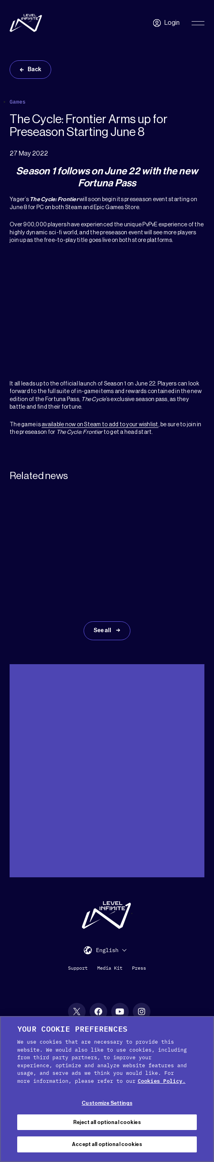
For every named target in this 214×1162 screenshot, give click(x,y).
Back (34, 69)
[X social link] (77, 1011)
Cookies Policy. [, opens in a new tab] (162, 1081)
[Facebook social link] (98, 1011)
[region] (107, 1089)
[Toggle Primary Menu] (198, 23)
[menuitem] (111, 950)
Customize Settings (107, 1103)
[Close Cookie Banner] (201, 1029)
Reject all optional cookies (107, 1122)
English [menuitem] (107, 950)
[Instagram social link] (141, 1011)
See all (103, 630)
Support (78, 968)
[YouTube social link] (120, 1011)
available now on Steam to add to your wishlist (100, 424)
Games (18, 101)
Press (139, 968)
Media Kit (109, 968)
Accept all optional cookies (107, 1144)
